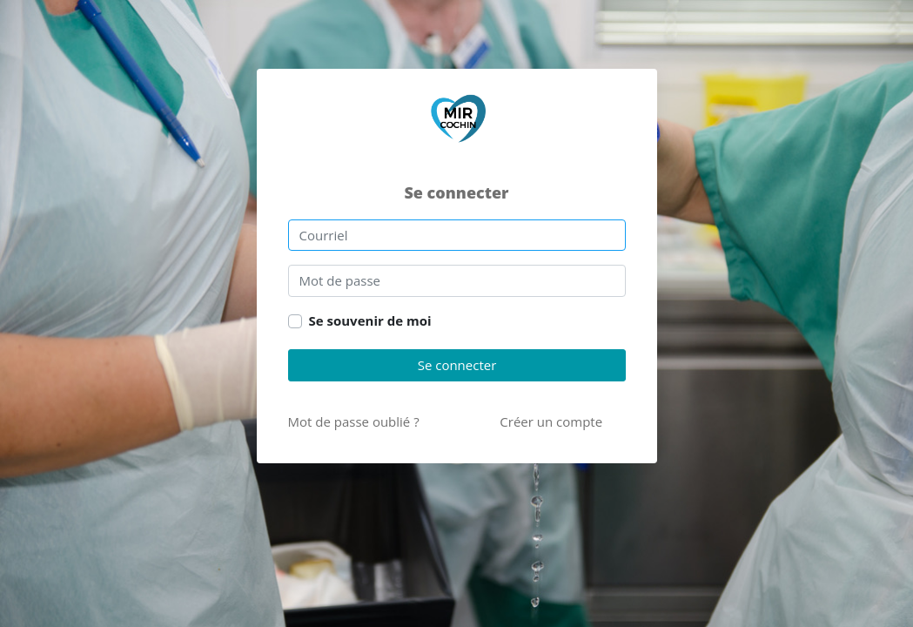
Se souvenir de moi (370, 320)
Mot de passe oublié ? (354, 421)
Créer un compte (551, 421)
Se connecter (456, 365)
